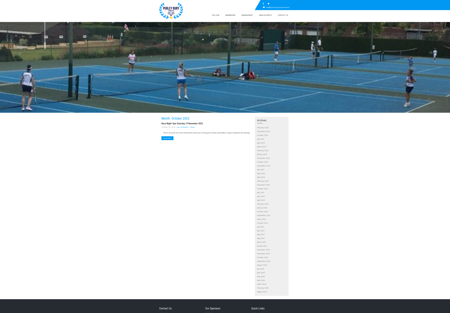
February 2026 (263, 127)
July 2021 (260, 227)
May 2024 (261, 173)
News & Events (265, 15)
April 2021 (261, 238)
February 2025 (263, 150)
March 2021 (261, 242)
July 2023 (260, 192)
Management (247, 15)
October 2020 (262, 257)
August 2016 (262, 292)
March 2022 (261, 219)
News (192, 127)
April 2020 (261, 280)
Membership (230, 15)
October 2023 (262, 188)
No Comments (182, 127)
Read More (167, 138)
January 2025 (262, 154)
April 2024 (261, 177)
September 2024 (263, 166)
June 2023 (261, 196)
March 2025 (261, 146)
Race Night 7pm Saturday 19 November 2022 (182, 123)
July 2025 (260, 139)
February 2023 (263, 204)
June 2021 (261, 230)
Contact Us (283, 15)
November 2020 (263, 253)
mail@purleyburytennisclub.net (277, 7)
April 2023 (261, 200)
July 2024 (260, 169)
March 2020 (261, 284)
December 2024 (263, 158)
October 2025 (262, 135)
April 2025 (261, 143)
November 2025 (263, 131)
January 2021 (262, 246)
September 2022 (263, 215)
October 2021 (262, 223)
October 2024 (262, 162)
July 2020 (260, 269)
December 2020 (263, 250)
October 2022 (262, 211)
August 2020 (262, 265)
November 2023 (263, 185)
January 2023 (262, 208)
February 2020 (263, 288)
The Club (215, 15)
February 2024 (263, 181)
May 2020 (261, 276)
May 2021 (261, 234)
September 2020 (263, 261)
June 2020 (261, 272)
